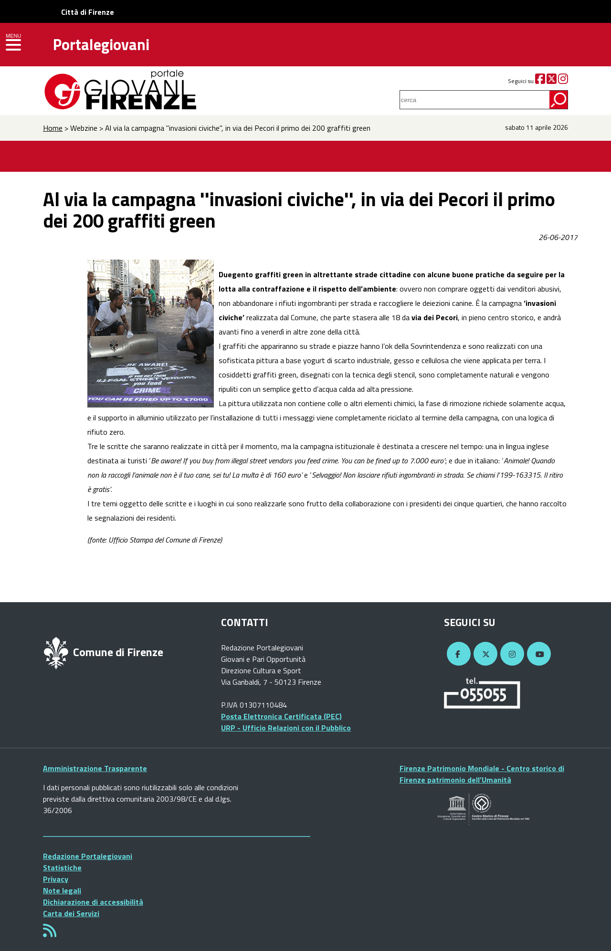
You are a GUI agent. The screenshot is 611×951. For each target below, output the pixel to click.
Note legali (62, 890)
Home (53, 128)
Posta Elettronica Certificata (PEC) (281, 716)
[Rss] (49, 933)
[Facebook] (540, 80)
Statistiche (62, 867)
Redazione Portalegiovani (87, 856)
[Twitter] (552, 80)
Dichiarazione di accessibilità (93, 902)
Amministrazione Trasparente (95, 768)
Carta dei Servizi (71, 913)
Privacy (55, 879)
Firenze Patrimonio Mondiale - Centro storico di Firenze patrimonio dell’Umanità (482, 774)
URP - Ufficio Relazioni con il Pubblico (286, 727)
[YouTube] (537, 654)
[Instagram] (563, 80)
